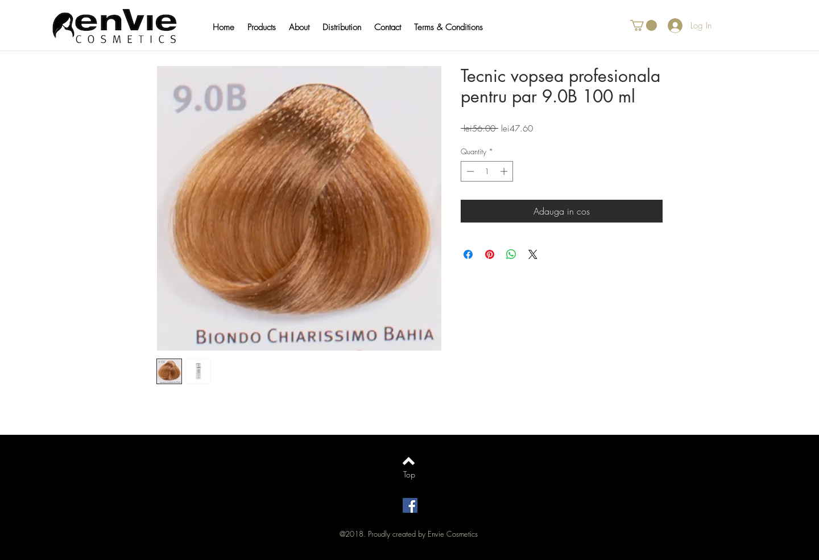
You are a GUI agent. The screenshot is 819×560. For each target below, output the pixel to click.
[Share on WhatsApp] (511, 254)
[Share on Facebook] (468, 254)
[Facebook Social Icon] (410, 505)
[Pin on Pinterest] (490, 254)
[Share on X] (533, 254)
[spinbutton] (487, 171)
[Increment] (505, 171)
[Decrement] (469, 171)
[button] (267, 27)
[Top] (409, 474)
